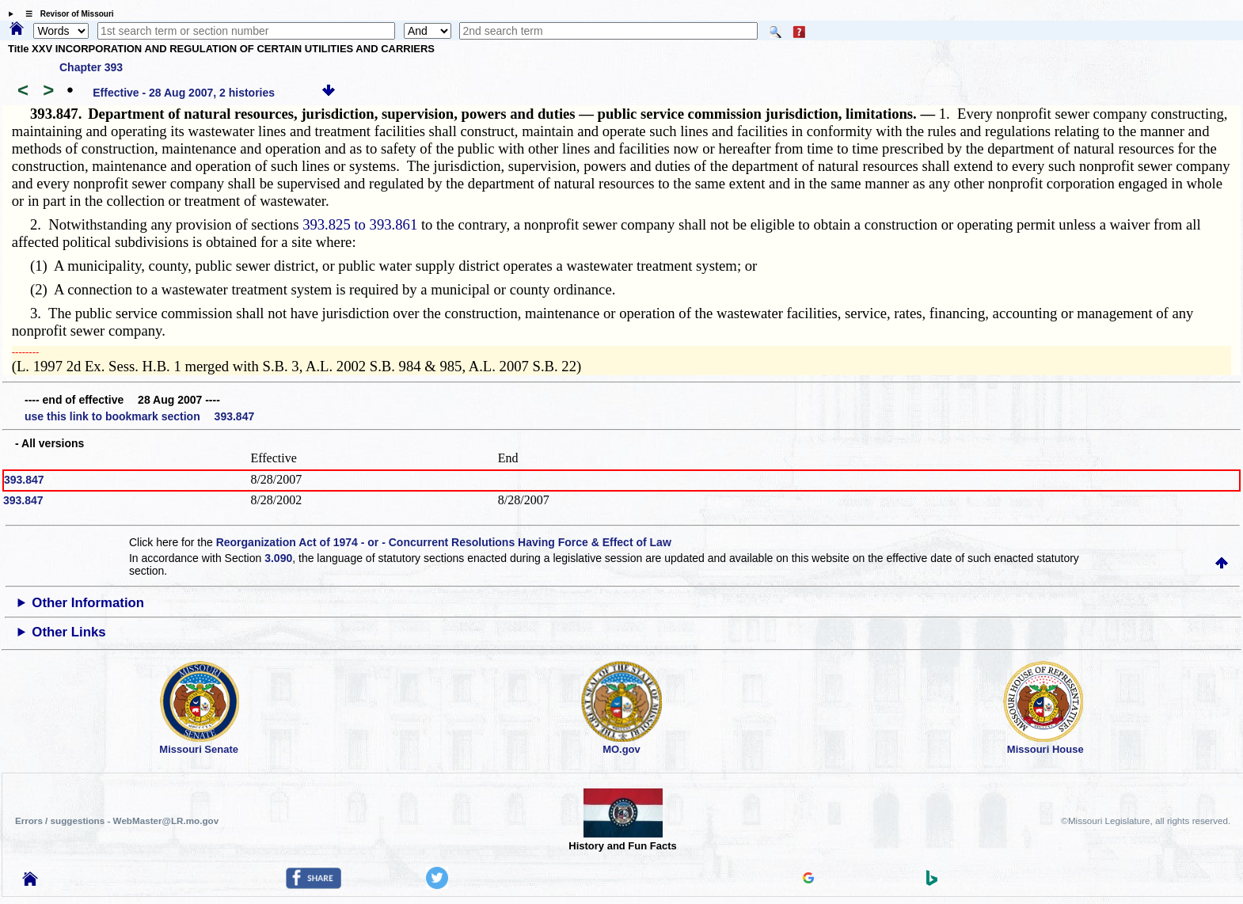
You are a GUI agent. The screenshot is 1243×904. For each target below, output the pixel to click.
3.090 (278, 558)
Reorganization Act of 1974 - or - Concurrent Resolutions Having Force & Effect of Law (443, 542)
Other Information (88, 602)
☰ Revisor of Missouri (65, 13)
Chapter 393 (91, 67)
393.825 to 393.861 (359, 224)
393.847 (24, 479)
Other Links (68, 632)
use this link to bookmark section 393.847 (139, 416)
